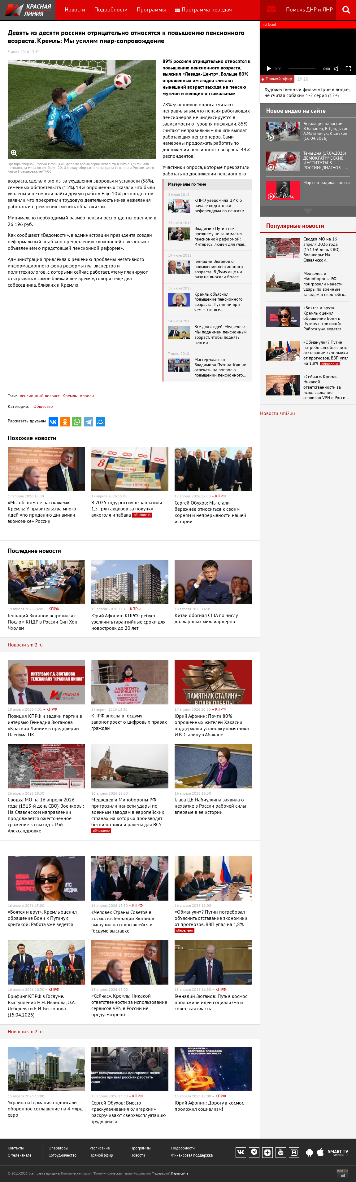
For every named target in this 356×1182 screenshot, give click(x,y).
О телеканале (20, 1155)
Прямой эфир (101, 1155)
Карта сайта (179, 1173)
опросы (86, 396)
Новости (75, 10)
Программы (151, 10)
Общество (43, 406)
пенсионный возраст (40, 396)
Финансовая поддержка (192, 1155)
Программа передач (203, 10)
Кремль (69, 396)
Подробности (111, 10)
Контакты (16, 1148)
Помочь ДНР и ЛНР (309, 10)
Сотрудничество (62, 1155)
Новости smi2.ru (25, 645)
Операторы (58, 1148)
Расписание (99, 1148)
